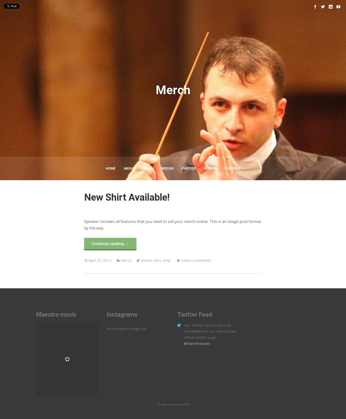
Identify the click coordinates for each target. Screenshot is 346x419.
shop (167, 260)
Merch (126, 260)
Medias (167, 168)
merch (146, 260)
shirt (157, 260)
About (129, 168)
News (148, 168)
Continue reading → (110, 243)
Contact (233, 168)
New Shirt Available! (127, 197)
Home (111, 168)
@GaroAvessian (197, 343)
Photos (189, 168)
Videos (210, 168)
